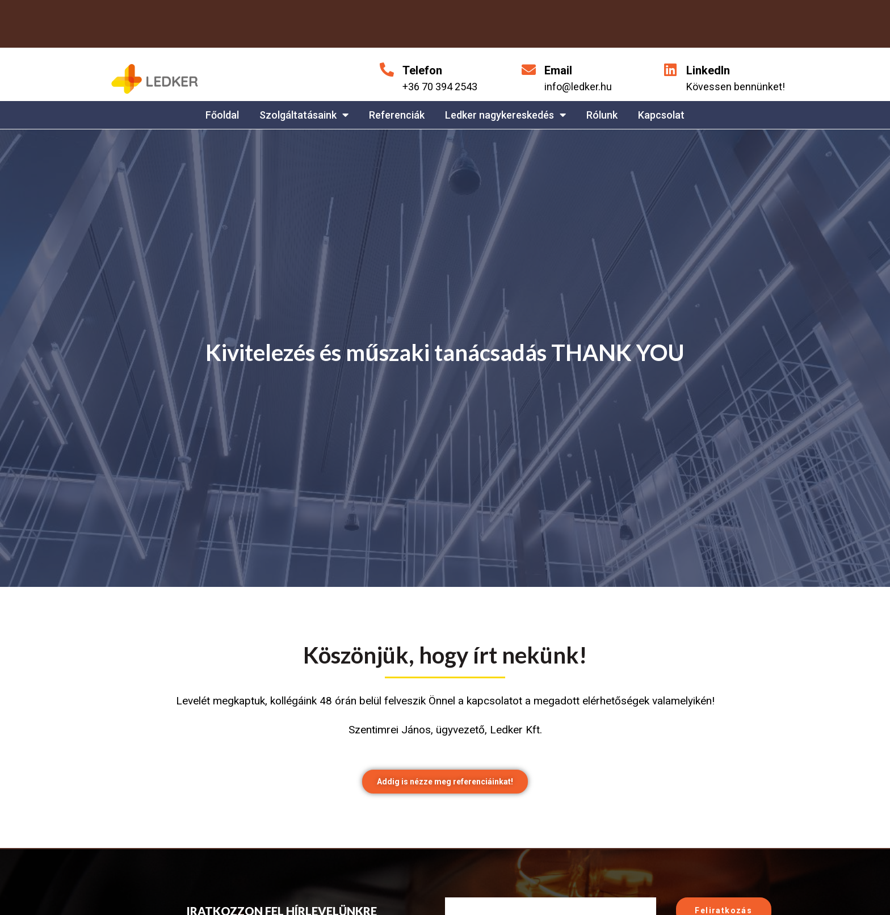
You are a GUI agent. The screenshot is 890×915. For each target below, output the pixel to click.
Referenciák (397, 115)
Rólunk (602, 115)
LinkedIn (708, 70)
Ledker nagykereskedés (505, 114)
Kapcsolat (661, 115)
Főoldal (222, 115)
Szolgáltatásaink (304, 114)
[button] (445, 783)
